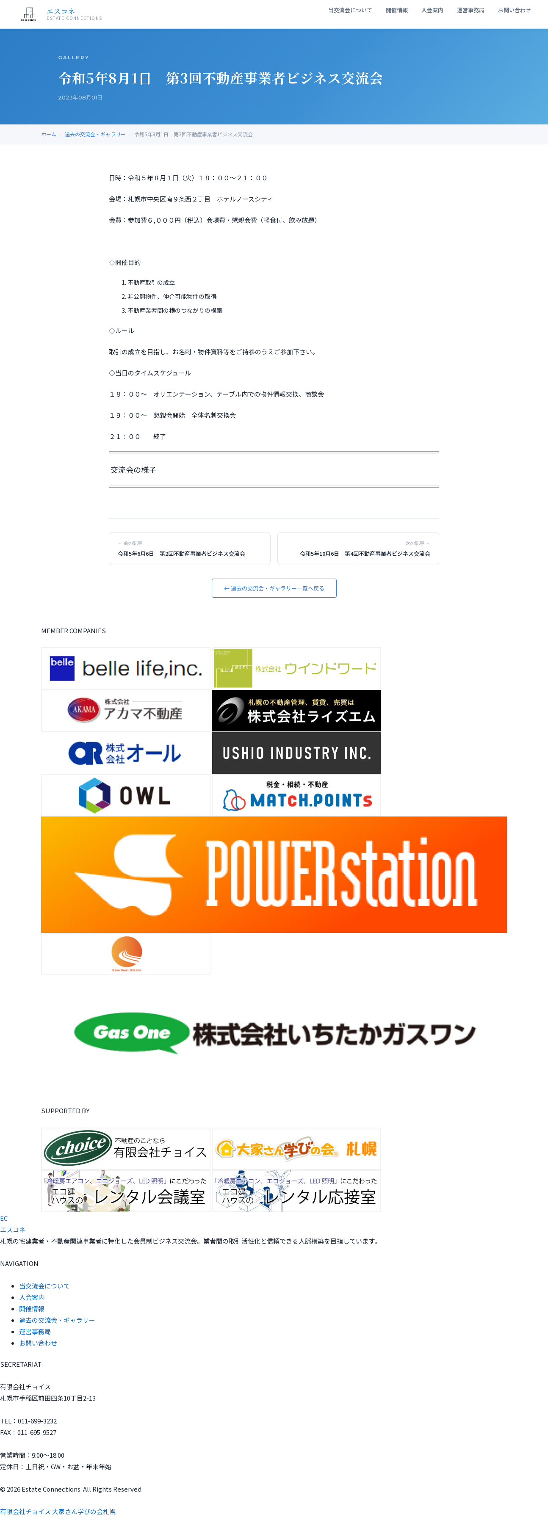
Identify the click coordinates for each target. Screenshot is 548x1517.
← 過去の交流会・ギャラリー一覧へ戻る (274, 588)
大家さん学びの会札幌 (84, 1511)
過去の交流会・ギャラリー (95, 134)
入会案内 (432, 10)
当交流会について (350, 10)
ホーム (48, 134)
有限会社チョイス (25, 1511)
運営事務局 (470, 10)
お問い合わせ (514, 10)
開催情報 (397, 10)
